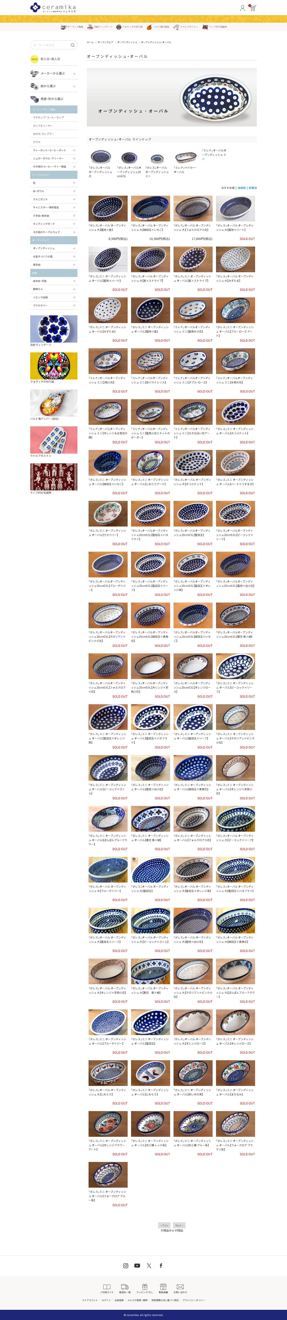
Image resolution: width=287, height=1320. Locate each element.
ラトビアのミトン (185, 26)
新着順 (253, 188)
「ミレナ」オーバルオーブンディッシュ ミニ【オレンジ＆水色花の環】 (108, 433)
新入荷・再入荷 (45, 59)
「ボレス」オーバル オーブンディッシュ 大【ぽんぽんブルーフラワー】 (235, 992)
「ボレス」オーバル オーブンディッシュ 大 (101, 163)
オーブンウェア (105, 42)
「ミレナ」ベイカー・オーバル (186, 161)
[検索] (72, 45)
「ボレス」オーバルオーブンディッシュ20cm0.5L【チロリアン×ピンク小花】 (107, 636)
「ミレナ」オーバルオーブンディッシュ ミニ (214, 154)
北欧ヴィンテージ (99, 26)
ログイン (106, 1300)
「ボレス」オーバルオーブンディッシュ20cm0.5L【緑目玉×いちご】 (192, 636)
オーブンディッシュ (127, 42)
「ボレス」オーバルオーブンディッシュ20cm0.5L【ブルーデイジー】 (107, 585)
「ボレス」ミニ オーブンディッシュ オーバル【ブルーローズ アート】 (235, 331)
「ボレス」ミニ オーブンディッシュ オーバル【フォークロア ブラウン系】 (235, 1145)
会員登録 (119, 1300)
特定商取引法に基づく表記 (165, 1300)
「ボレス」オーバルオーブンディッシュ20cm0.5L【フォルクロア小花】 (107, 687)
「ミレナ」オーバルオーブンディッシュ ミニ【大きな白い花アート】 (192, 433)
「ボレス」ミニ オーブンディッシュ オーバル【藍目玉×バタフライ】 (150, 738)
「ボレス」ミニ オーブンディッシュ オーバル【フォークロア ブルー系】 (107, 1196)
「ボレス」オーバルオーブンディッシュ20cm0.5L (129, 163)
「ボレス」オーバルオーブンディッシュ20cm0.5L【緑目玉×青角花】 (149, 636)
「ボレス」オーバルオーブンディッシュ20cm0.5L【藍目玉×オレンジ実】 (192, 585)
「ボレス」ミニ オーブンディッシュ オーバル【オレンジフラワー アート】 (107, 1145)
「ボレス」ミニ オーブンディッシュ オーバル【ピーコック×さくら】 (107, 789)
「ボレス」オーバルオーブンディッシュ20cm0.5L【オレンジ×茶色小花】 (149, 687)
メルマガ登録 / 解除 (137, 1300)
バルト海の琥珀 (157, 26)
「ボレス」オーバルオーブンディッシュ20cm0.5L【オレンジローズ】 (192, 687)
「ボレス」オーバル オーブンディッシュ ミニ (157, 163)
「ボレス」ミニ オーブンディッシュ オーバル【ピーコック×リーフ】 (235, 687)
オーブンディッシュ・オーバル (156, 42)
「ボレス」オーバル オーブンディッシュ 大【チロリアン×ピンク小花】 (193, 992)
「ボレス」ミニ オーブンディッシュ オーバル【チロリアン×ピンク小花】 (235, 738)
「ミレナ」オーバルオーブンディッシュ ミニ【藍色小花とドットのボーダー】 (150, 433)
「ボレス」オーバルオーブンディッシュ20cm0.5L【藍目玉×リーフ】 (149, 585)
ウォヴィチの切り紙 (129, 26)
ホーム (90, 42)
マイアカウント (90, 1300)
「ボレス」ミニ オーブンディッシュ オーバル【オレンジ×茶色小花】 (235, 789)
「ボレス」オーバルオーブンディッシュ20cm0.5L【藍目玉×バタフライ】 (149, 535)
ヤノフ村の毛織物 (214, 26)
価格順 (242, 188)
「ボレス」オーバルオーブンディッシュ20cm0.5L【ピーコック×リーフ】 (234, 535)
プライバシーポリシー (193, 1300)
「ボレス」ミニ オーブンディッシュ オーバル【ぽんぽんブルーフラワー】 (108, 840)
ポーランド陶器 (71, 26)
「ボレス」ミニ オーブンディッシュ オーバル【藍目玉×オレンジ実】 (107, 738)
